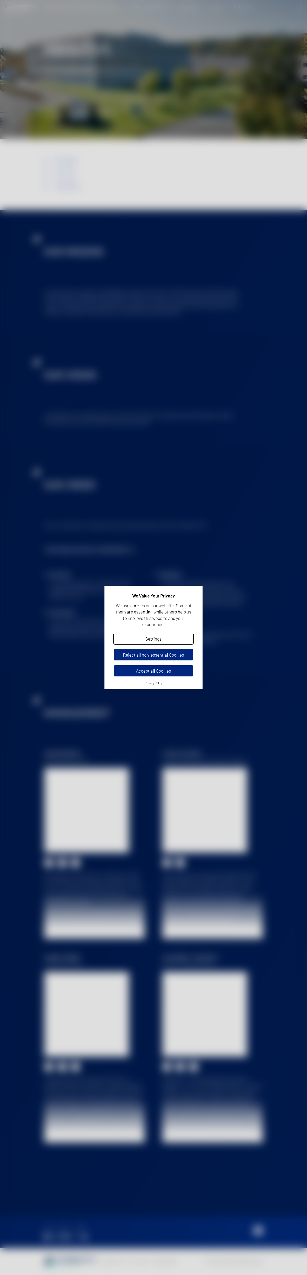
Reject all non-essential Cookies (153, 654)
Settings (153, 638)
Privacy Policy (153, 683)
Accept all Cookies (153, 670)
